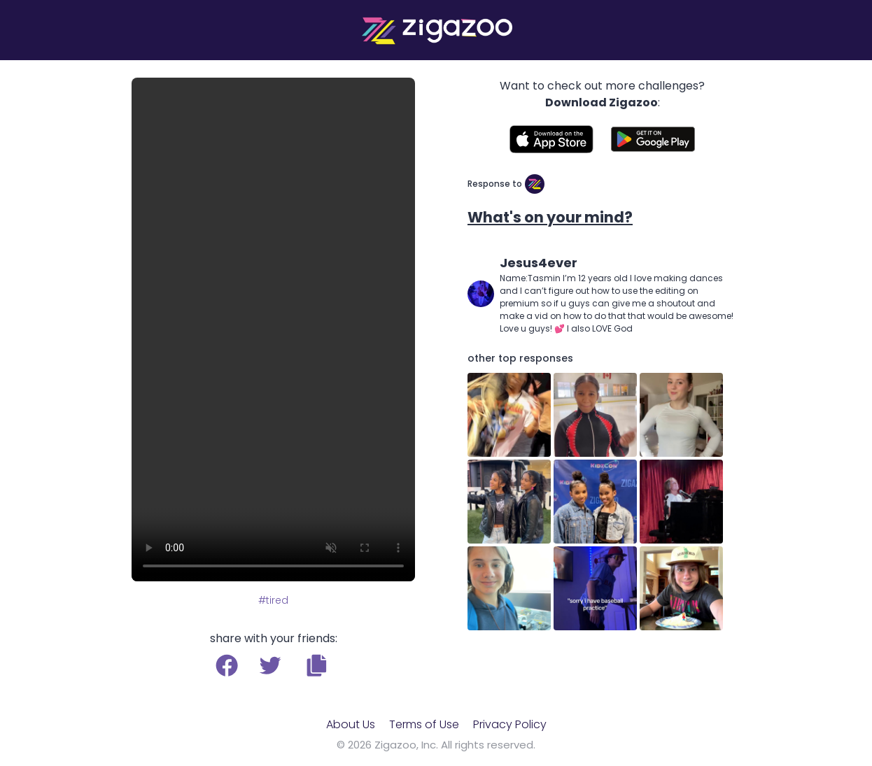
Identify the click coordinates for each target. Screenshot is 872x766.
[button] (316, 665)
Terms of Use (424, 724)
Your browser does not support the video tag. (273, 329)
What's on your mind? (550, 217)
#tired (273, 600)
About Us (350, 724)
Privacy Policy (510, 724)
